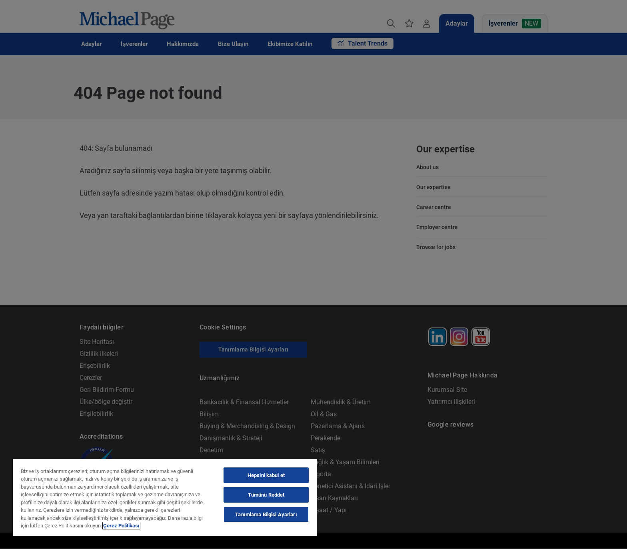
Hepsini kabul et (266, 475)
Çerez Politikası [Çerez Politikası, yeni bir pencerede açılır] (121, 526)
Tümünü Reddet (266, 495)
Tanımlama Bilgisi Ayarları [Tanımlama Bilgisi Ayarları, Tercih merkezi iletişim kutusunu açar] (266, 514)
